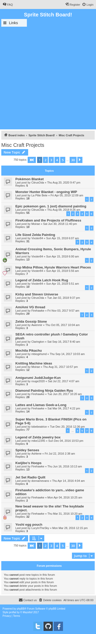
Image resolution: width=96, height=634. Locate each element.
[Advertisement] (48, 77)
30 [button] (73, 160)
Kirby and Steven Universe (36, 294)
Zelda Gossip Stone (31, 321)
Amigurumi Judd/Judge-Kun (38, 378)
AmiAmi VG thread (30, 307)
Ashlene (36, 453)
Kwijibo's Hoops (28, 463)
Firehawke (37, 310)
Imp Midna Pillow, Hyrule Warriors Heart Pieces (53, 267)
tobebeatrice (39, 426)
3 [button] (51, 160)
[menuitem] (8, 5)
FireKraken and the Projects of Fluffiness (48, 220)
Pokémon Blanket (29, 179)
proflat (12, 612)
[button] (32, 160)
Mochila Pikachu (28, 350)
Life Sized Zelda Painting (35, 235)
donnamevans (40, 480)
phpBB (21, 608)
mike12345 (38, 440)
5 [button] (62, 160)
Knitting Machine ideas (33, 363)
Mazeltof (28, 612)
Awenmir (36, 324)
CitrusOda (37, 182)
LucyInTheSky (40, 528)
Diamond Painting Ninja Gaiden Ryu (44, 390)
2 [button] (45, 160)
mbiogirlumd (39, 354)
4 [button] (57, 160)
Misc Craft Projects (22, 145)
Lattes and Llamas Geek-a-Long (40, 405)
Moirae (35, 223)
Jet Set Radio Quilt (30, 477)
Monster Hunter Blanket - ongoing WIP (46, 192)
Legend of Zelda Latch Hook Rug (41, 280)
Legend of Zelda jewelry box (38, 437)
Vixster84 (37, 238)
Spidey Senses (27, 450)
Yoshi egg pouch (28, 524)
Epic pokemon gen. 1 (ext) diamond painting (50, 206)
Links (13, 23)
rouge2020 (38, 381)
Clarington (37, 341)
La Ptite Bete (39, 195)
